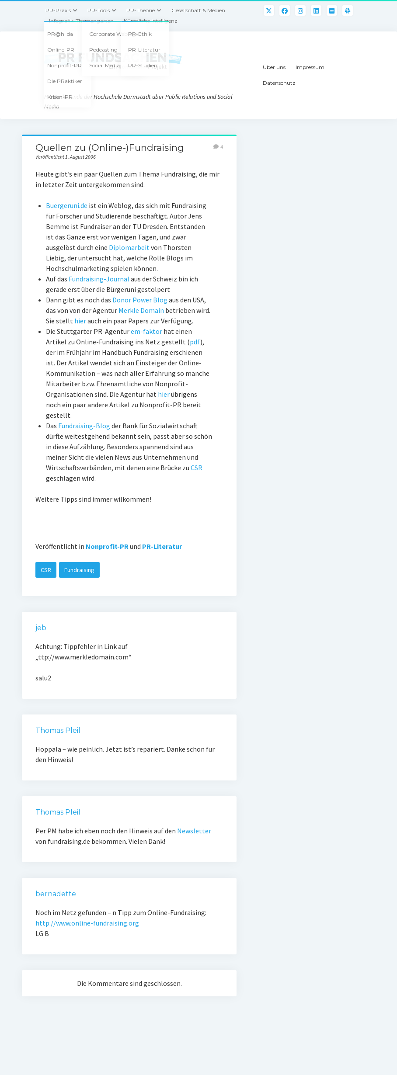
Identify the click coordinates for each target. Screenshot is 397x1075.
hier (80, 320)
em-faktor (146, 331)
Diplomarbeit (129, 247)
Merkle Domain (141, 310)
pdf (195, 341)
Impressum (310, 67)
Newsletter (194, 830)
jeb (40, 628)
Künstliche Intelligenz (151, 20)
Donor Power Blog (139, 299)
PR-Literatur (162, 546)
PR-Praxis (58, 10)
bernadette (55, 894)
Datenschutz (279, 83)
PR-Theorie (140, 10)
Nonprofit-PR (107, 546)
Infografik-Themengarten (81, 20)
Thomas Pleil (57, 730)
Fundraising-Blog (84, 425)
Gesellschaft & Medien (198, 10)
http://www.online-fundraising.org (87, 923)
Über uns (274, 67)
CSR (196, 467)
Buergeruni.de (66, 205)
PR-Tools (98, 10)
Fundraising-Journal (99, 278)
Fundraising (79, 570)
